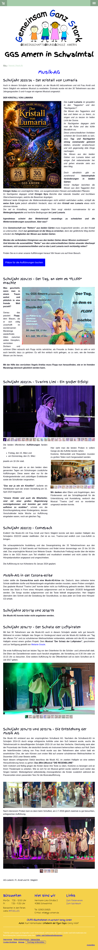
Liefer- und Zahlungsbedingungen (49, 935)
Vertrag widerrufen (35, 942)
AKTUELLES (14, 911)
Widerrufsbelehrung (21, 939)
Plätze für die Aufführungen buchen (24, 262)
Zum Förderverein (74, 900)
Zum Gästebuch (73, 903)
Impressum (7, 939)
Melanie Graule (38, 644)
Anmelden (91, 945)
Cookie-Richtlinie (10, 942)
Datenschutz (35, 939)
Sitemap (21, 942)
